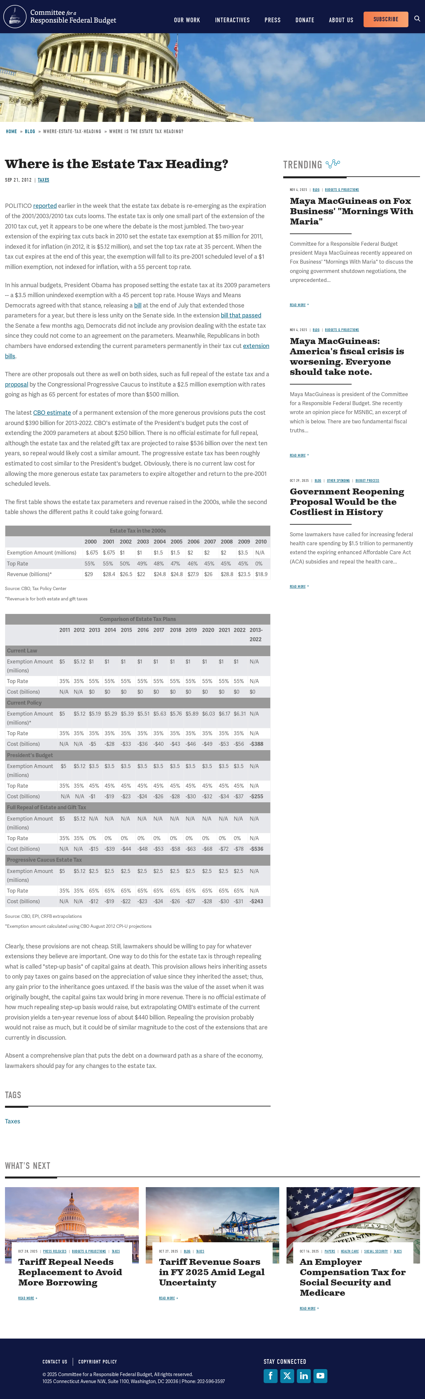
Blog (30, 131)
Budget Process (368, 481)
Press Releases (54, 1251)
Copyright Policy (97, 1362)
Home (11, 131)
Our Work (187, 20)
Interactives (232, 20)
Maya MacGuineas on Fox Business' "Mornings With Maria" (351, 212)
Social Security (376, 1251)
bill (137, 305)
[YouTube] (320, 1376)
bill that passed (241, 315)
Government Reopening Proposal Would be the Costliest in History (347, 502)
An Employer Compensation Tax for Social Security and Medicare (353, 1278)
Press (273, 20)
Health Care (350, 1251)
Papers (330, 1251)
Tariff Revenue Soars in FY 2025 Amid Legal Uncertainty (212, 1273)
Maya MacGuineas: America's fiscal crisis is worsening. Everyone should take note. (347, 357)
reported (45, 206)
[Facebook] (271, 1376)
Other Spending (338, 481)
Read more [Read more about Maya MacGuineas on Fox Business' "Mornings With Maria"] (298, 305)
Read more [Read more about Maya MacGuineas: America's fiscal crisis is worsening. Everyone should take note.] (298, 455)
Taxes (43, 180)
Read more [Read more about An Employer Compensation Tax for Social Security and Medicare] (308, 1308)
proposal (16, 384)
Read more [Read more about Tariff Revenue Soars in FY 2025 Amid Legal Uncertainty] (167, 1298)
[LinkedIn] (304, 1376)
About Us (341, 20)
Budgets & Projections (342, 190)
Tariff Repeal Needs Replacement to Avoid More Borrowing (70, 1273)
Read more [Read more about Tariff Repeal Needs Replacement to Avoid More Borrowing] (26, 1298)
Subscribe (386, 19)
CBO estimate (52, 412)
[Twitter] (287, 1376)
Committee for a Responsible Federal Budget (59, 16)
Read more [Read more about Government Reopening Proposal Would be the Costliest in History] (298, 586)
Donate (305, 20)
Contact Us (54, 1362)
